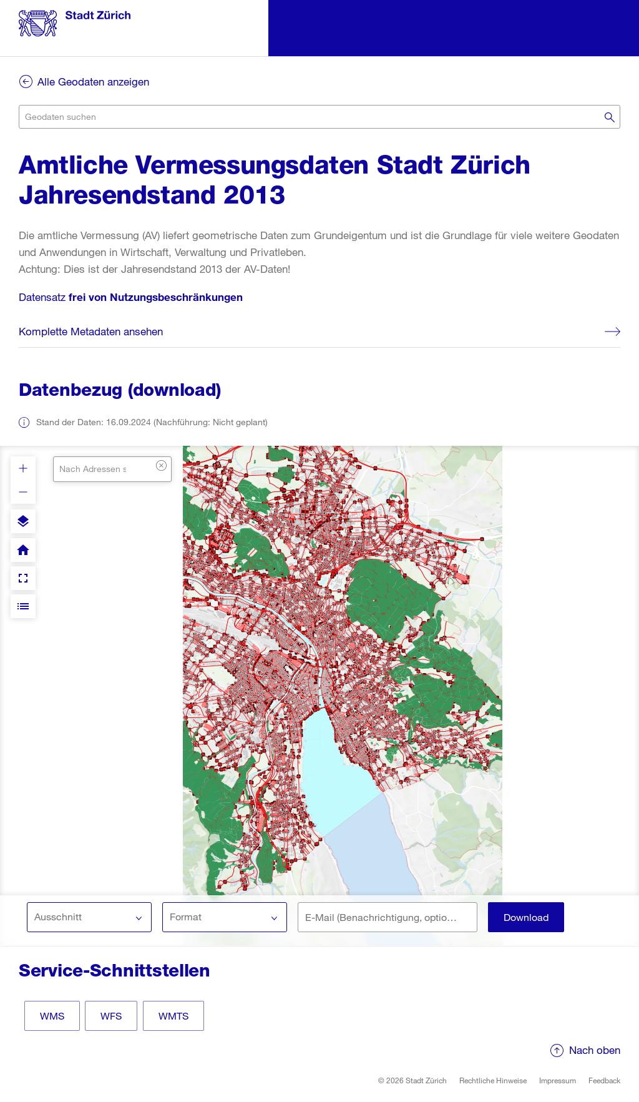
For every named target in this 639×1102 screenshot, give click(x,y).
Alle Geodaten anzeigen (93, 81)
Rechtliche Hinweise (493, 1080)
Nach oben (594, 1049)
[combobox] (319, 117)
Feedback (604, 1080)
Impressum (557, 1080)
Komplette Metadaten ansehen (91, 331)
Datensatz (131, 296)
